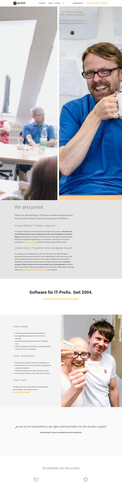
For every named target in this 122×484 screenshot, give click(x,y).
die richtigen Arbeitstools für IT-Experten (34, 270)
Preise (50, 3)
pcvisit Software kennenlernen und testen (61, 299)
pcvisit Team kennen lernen (21, 392)
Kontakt (57, 3)
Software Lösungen (30, 242)
